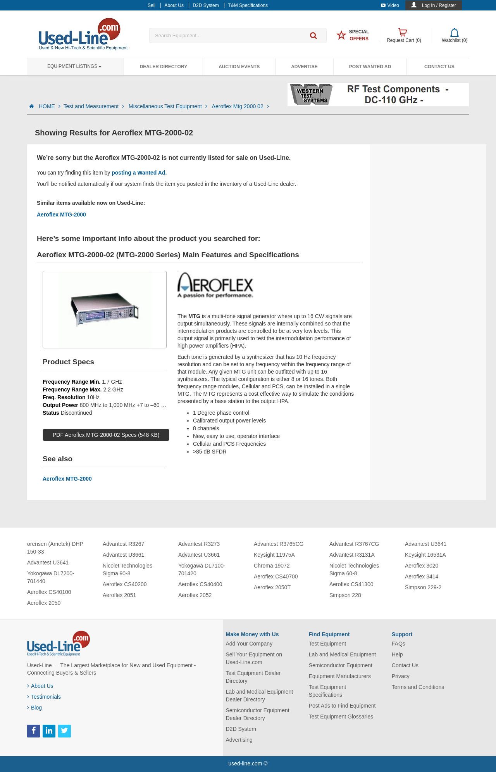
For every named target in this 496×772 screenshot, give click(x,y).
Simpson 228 (345, 595)
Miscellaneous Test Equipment (169, 106)
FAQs (398, 643)
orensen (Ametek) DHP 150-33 (55, 548)
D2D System (241, 729)
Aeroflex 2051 (119, 595)
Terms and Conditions (418, 687)
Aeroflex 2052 (195, 595)
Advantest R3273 (199, 544)
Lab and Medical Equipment (342, 654)
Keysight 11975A (274, 555)
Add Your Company (249, 643)
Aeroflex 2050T (272, 587)
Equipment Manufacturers (340, 676)
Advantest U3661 (123, 555)
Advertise (304, 66)
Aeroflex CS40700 (276, 576)
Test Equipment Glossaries (341, 716)
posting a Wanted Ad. (139, 173)
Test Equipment (327, 643)
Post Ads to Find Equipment (342, 706)
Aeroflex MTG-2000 (61, 214)
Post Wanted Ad (370, 66)
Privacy (401, 676)
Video (390, 5)
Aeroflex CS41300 (351, 584)
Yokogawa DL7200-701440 (50, 577)
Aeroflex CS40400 (200, 584)
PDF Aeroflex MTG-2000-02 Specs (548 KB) (106, 435)
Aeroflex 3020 (421, 566)
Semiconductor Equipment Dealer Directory (257, 714)
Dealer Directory (163, 66)
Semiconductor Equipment (340, 665)
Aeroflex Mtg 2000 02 (240, 106)
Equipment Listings (74, 66)
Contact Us (439, 66)
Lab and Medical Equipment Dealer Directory (259, 696)
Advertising (239, 740)
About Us (40, 686)
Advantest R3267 (123, 544)
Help (397, 654)
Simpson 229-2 (423, 587)
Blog (34, 707)
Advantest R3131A (352, 555)
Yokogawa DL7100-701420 (202, 569)
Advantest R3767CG (354, 544)
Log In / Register (439, 5)
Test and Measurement (95, 106)
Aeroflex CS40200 (125, 584)
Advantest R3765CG (278, 544)
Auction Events (239, 66)
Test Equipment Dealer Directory (253, 677)
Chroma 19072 (272, 566)
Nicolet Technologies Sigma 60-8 (354, 569)
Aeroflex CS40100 (49, 592)
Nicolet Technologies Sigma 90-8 (127, 569)
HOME (49, 106)
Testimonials (44, 697)
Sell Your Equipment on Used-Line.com (254, 658)
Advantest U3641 (48, 562)
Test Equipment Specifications (327, 691)
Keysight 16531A (425, 555)
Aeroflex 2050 (43, 603)
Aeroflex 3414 (421, 576)
